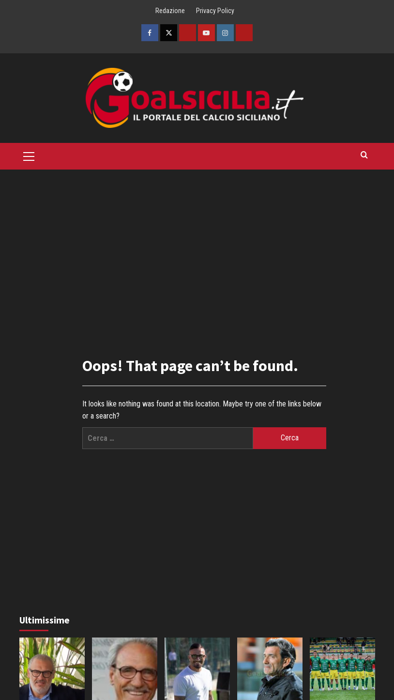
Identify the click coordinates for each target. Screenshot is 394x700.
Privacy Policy (215, 11)
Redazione (170, 11)
